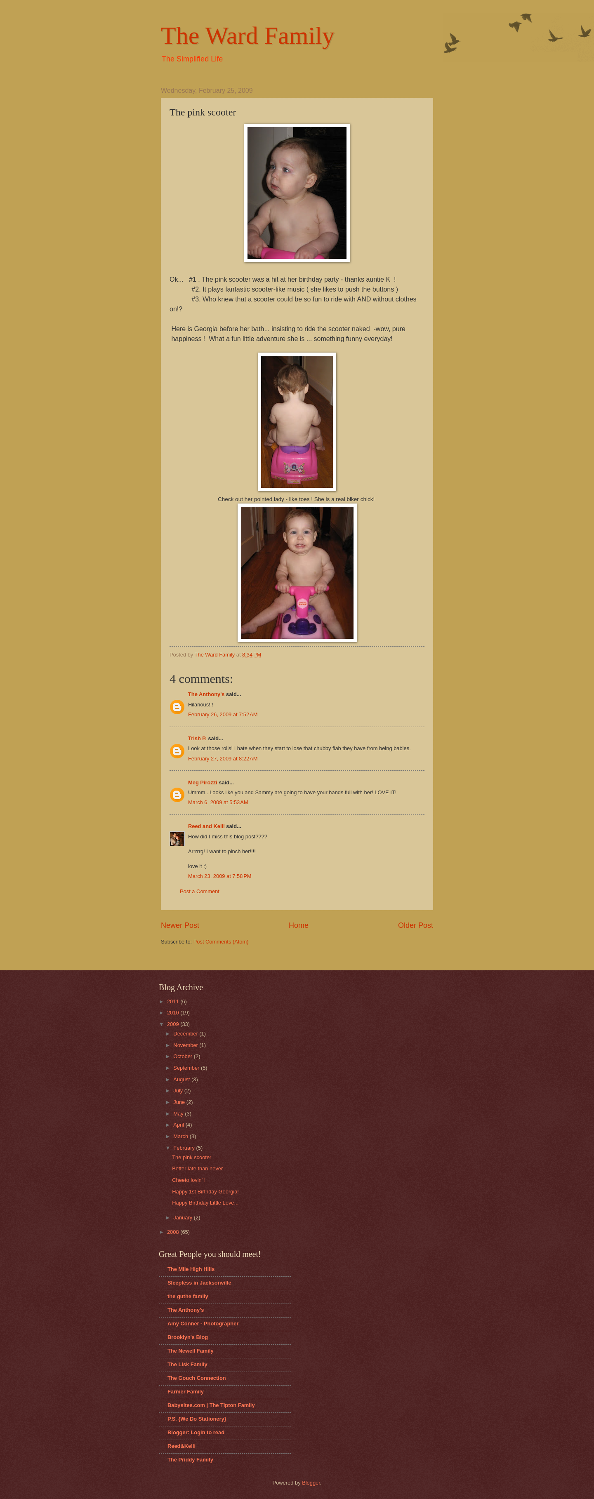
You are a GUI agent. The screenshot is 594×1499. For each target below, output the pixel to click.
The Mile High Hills (190, 1269)
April (179, 1125)
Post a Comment (199, 891)
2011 (173, 1001)
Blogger (311, 1483)
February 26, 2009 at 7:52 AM (223, 714)
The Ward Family (248, 35)
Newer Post (180, 925)
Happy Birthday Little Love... (205, 1203)
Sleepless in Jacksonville (199, 1283)
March (181, 1136)
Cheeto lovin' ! (188, 1180)
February (184, 1148)
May (179, 1114)
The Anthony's (206, 694)
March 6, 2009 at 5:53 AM (218, 802)
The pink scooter (191, 1157)
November (186, 1045)
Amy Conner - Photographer (202, 1323)
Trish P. (197, 738)
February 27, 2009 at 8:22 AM (223, 758)
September (187, 1068)
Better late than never (197, 1168)
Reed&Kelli (181, 1446)
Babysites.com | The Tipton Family (211, 1405)
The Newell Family (190, 1351)
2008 (173, 1232)
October (183, 1056)
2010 (173, 1013)
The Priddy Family (190, 1460)
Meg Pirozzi (202, 782)
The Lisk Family (187, 1364)
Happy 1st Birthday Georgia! (205, 1191)
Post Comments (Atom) (221, 942)
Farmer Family (185, 1391)
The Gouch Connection (196, 1378)
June (179, 1102)
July (178, 1090)
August (182, 1079)
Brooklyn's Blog (187, 1337)
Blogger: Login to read (195, 1432)
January (183, 1217)
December (186, 1034)
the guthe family (187, 1296)
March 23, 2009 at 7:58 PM (220, 876)
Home (299, 925)
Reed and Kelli (206, 826)
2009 (173, 1024)
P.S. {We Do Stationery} (196, 1419)
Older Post (415, 925)
